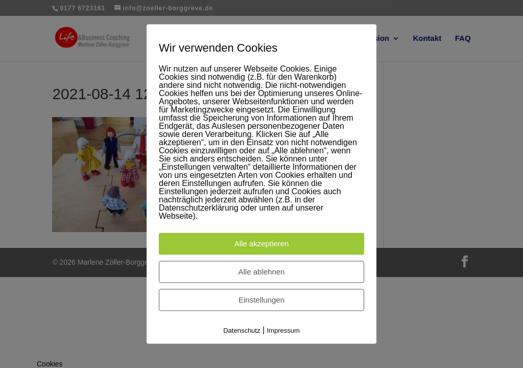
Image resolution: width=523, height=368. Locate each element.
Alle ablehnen (262, 271)
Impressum (283, 330)
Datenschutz (241, 330)
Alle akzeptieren (261, 243)
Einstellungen (261, 299)
